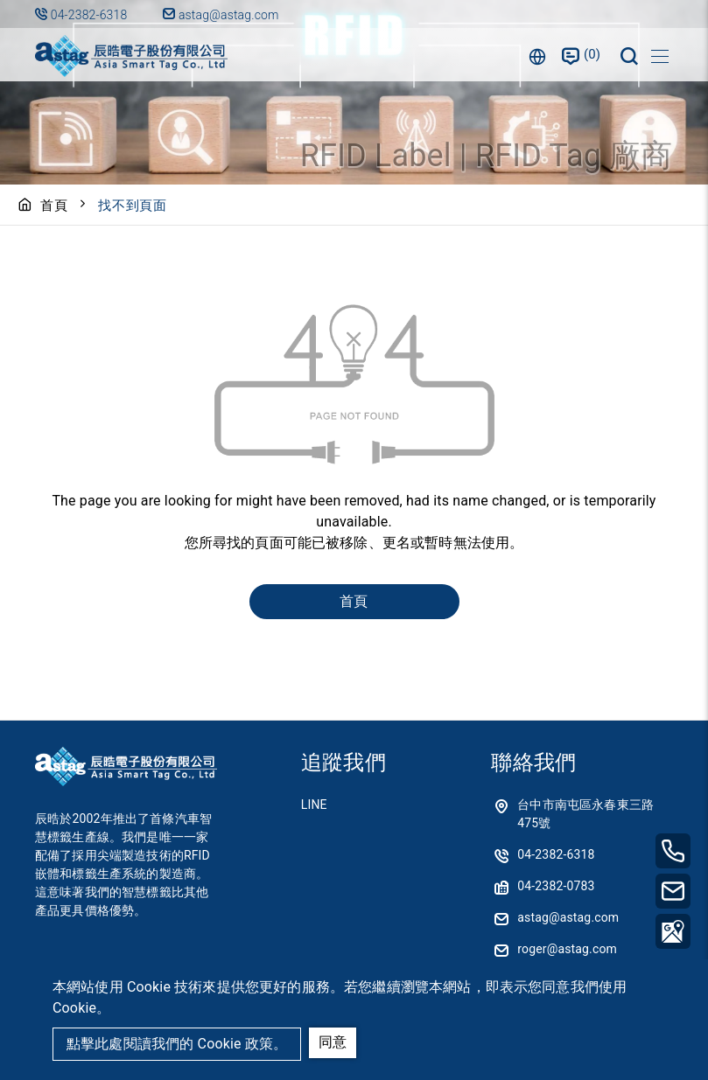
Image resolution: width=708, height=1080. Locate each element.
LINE (314, 805)
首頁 (54, 205)
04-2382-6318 (90, 15)
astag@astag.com (220, 15)
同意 (333, 1042)
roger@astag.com (567, 949)
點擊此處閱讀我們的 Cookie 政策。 (177, 1043)
